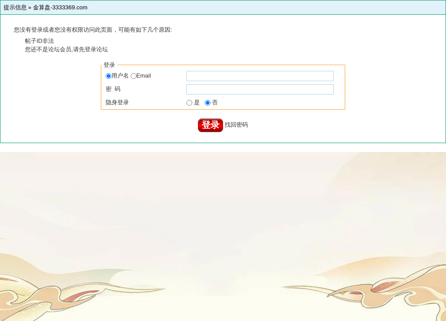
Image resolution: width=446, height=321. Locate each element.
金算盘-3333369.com (60, 7)
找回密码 (236, 124)
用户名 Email (128, 75)
